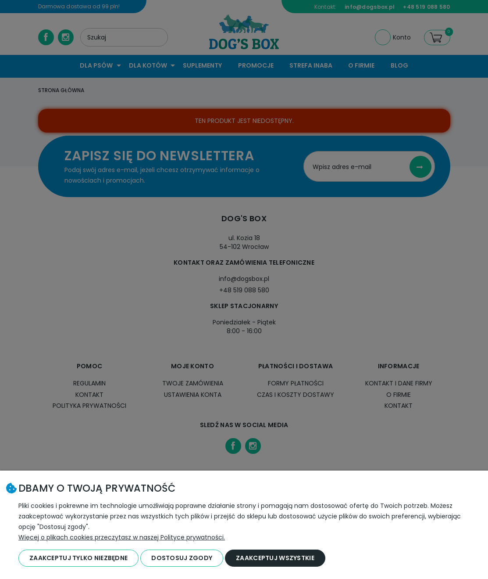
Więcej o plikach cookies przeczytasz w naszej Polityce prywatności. (121, 537)
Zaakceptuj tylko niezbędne (78, 558)
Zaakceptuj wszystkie (275, 558)
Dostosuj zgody (181, 558)
